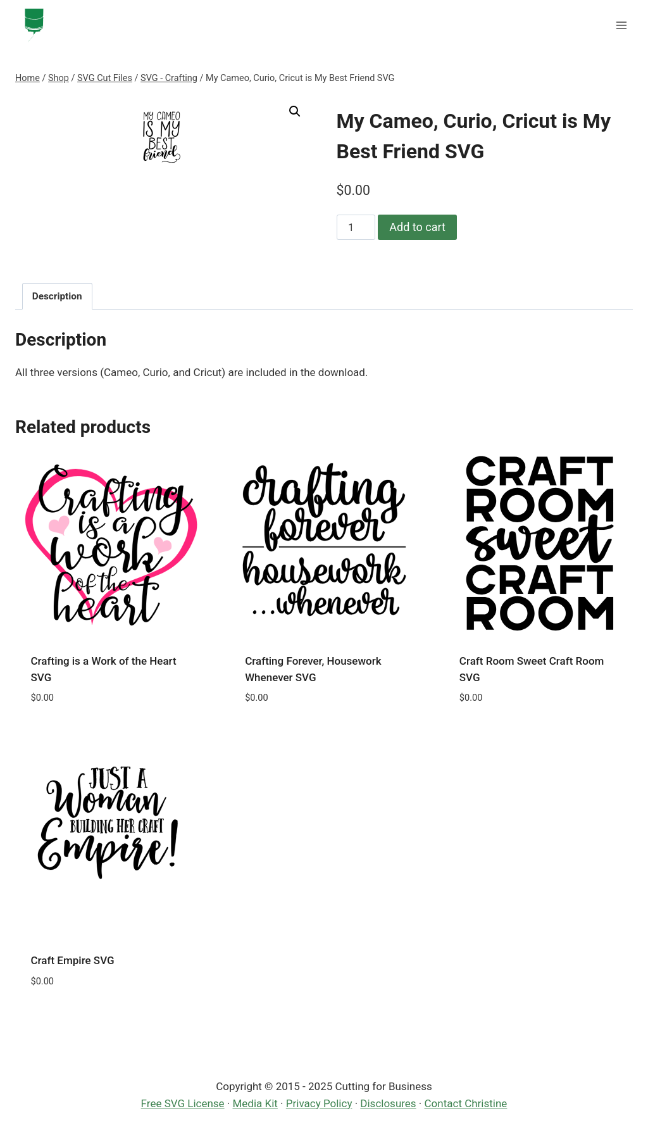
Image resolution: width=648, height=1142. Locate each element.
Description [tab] (57, 296)
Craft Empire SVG (73, 960)
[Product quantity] (356, 227)
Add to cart (417, 227)
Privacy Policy (319, 1103)
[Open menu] (621, 25)
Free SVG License (183, 1103)
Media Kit (255, 1103)
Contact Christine (466, 1103)
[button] (295, 111)
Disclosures (388, 1103)
